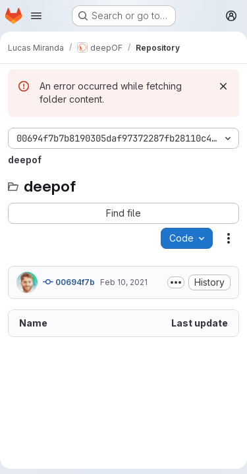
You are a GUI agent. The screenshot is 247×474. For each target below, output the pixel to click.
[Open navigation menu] (36, 15)
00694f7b (69, 281)
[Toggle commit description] (175, 282)
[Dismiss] (223, 86)
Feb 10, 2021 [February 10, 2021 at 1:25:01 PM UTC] (124, 282)
